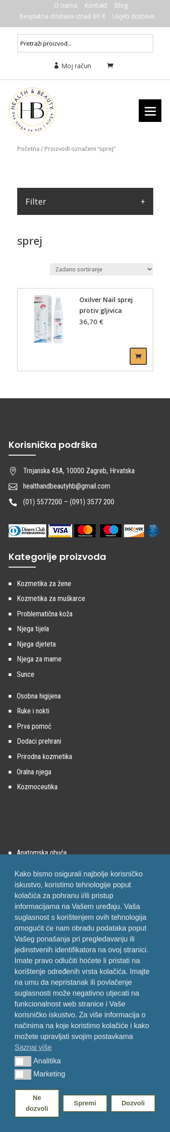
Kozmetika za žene (44, 583)
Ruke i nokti (33, 711)
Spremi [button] (85, 1103)
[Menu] (150, 110)
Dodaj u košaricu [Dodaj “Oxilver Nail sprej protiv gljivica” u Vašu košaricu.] (138, 356)
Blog (121, 5)
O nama (66, 5)
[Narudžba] (101, 269)
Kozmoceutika (37, 787)
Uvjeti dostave (133, 16)
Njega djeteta (36, 644)
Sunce (25, 674)
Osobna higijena (39, 696)
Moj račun (72, 65)
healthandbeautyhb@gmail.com (66, 486)
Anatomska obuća (42, 852)
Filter (35, 201)
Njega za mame (39, 659)
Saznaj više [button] (33, 1047)
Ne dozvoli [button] (37, 1103)
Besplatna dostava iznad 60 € (62, 16)
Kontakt (95, 5)
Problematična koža (45, 614)
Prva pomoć (34, 726)
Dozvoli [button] (133, 1103)
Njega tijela (33, 628)
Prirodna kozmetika (44, 756)
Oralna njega (34, 772)
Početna (28, 148)
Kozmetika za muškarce (51, 598)
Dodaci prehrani (39, 741)
